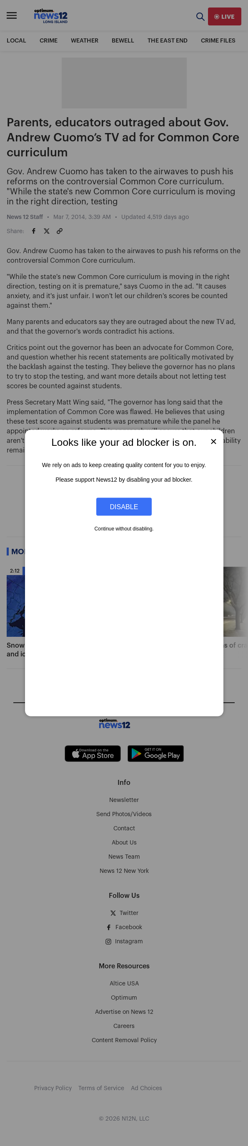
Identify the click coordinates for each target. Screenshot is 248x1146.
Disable (124, 506)
